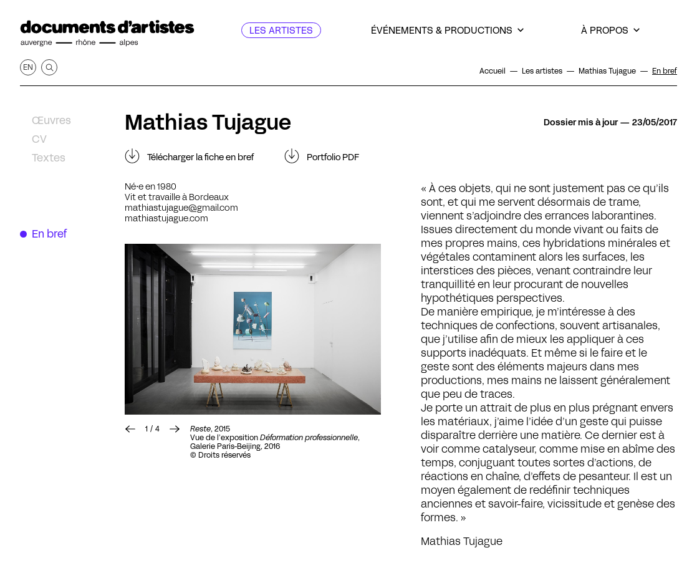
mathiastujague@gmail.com (181, 208)
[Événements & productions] (447, 30)
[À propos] (610, 30)
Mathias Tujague (208, 122)
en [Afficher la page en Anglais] (28, 67)
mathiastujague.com (166, 218)
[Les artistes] (281, 30)
